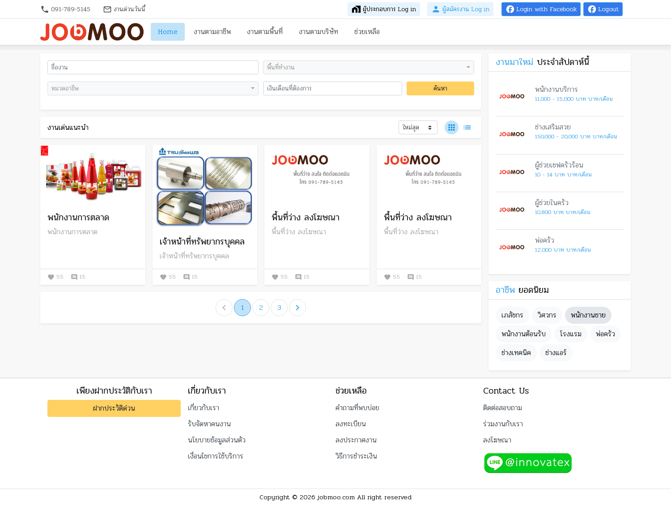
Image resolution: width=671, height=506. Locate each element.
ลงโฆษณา (497, 440)
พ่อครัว (544, 240)
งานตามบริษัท (318, 31)
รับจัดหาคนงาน (209, 423)
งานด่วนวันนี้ (124, 9)
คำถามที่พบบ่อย (357, 407)
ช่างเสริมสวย (553, 127)
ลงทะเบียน (351, 423)
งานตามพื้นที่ (265, 31)
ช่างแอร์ (556, 352)
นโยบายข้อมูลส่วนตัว (217, 440)
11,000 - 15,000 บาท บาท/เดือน (573, 99)
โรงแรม (571, 333)
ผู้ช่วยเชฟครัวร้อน (559, 165)
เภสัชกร (512, 315)
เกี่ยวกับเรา (203, 407)
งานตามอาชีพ (212, 31)
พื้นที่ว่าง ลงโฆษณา (306, 217)
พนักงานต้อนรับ (523, 333)
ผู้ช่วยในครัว (552, 202)
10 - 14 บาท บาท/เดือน (563, 175)
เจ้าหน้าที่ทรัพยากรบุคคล (202, 241)
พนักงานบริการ (556, 89)
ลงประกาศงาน (356, 440)
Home (168, 31)
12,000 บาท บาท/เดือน (562, 250)
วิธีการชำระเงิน (356, 456)
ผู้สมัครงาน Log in (460, 9)
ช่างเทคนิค (516, 352)
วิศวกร (547, 315)
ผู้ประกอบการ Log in (384, 9)
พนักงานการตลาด (78, 217)
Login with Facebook (541, 9)
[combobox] (368, 67)
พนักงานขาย (588, 315)
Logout (603, 9)
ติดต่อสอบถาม (502, 407)
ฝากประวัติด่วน (114, 408)
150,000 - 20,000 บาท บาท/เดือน (576, 137)
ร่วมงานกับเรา (503, 423)
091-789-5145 (65, 9)
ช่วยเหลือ (367, 31)
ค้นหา (440, 88)
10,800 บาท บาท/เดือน (562, 212)
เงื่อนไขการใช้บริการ (215, 456)
